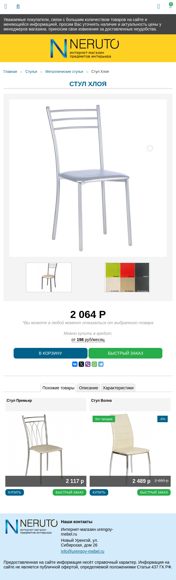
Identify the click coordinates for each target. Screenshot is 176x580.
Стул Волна (101, 401)
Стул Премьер (19, 401)
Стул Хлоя (100, 72)
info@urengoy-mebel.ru (82, 551)
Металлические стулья (64, 72)
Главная (10, 72)
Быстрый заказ (125, 353)
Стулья (31, 72)
